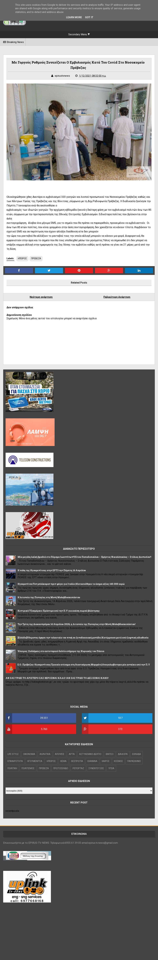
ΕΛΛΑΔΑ (136, 754)
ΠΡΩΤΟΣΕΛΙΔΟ (60, 768)
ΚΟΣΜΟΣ (118, 761)
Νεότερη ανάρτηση (41, 297)
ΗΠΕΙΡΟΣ (22, 258)
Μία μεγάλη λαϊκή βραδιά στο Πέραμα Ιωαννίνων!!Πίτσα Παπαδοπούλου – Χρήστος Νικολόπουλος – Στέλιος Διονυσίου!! (84, 556)
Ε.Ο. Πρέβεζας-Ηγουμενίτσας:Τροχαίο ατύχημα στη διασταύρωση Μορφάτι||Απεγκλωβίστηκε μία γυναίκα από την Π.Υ (84, 664)
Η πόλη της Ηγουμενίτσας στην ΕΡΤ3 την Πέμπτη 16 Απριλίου (52, 570)
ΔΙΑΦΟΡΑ (123, 754)
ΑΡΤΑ (72, 754)
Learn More (74, 17)
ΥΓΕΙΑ (111, 768)
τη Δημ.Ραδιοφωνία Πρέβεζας (101, 201)
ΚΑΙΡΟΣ (105, 761)
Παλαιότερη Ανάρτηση (116, 297)
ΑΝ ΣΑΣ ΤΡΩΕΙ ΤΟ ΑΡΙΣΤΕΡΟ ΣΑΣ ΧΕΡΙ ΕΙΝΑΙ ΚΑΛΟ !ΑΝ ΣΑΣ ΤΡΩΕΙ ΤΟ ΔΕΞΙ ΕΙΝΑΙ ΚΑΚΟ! (57, 678)
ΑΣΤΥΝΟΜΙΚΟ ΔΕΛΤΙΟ (90, 754)
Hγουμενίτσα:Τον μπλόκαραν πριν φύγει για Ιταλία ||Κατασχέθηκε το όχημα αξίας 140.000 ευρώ (71, 583)
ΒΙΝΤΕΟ (109, 754)
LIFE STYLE (13, 754)
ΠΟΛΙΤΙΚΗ (12, 768)
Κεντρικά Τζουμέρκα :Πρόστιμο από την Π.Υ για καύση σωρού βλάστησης (59, 610)
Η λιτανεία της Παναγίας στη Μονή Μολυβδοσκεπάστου (49, 597)
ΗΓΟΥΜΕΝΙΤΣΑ (34, 761)
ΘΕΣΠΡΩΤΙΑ (77, 761)
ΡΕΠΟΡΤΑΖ (78, 768)
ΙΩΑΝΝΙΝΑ (92, 761)
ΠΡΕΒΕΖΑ (36, 258)
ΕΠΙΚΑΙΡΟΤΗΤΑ (15, 761)
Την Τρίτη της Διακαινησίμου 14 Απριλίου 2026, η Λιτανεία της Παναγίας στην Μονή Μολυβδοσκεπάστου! (76, 624)
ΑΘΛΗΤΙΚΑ (45, 754)
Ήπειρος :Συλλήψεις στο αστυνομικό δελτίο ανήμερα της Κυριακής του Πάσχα (61, 651)
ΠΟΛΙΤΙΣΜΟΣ (28, 768)
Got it (89, 17)
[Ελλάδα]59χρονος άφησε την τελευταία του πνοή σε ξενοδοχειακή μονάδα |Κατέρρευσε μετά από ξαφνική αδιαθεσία (83, 637)
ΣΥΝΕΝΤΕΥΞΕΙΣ (96, 768)
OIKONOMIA (29, 754)
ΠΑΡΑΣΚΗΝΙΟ (134, 761)
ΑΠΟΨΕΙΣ (59, 754)
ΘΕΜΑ (63, 761)
